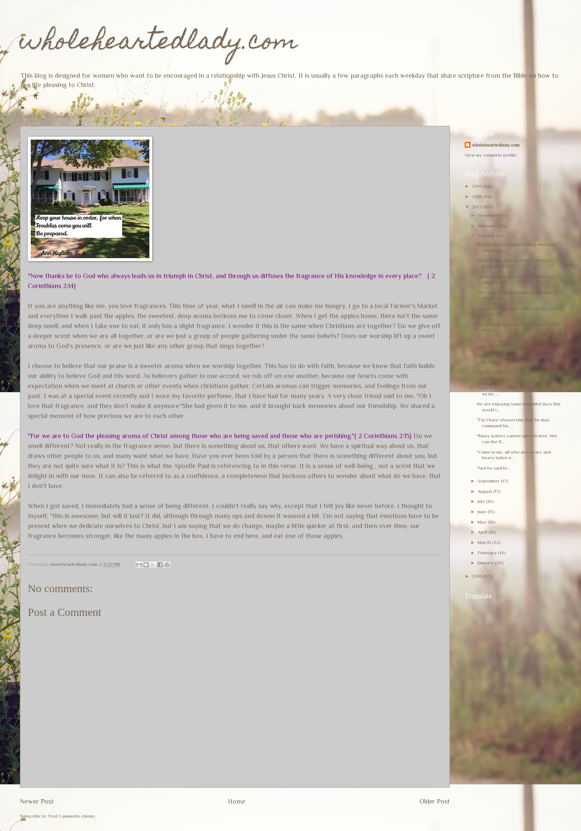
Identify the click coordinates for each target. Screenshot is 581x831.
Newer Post (37, 801)
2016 (477, 576)
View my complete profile (491, 155)
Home (236, 801)
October (487, 235)
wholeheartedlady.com (159, 43)
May (483, 522)
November (489, 225)
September (489, 481)
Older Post (434, 801)
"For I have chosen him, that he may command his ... (513, 422)
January (486, 562)
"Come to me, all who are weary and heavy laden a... (514, 454)
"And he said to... (494, 468)
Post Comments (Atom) (71, 816)
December (489, 215)
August (485, 491)
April (483, 532)
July (482, 501)
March (485, 542)
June (483, 511)
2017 (477, 207)
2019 (477, 186)
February (488, 552)
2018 (477, 196)
